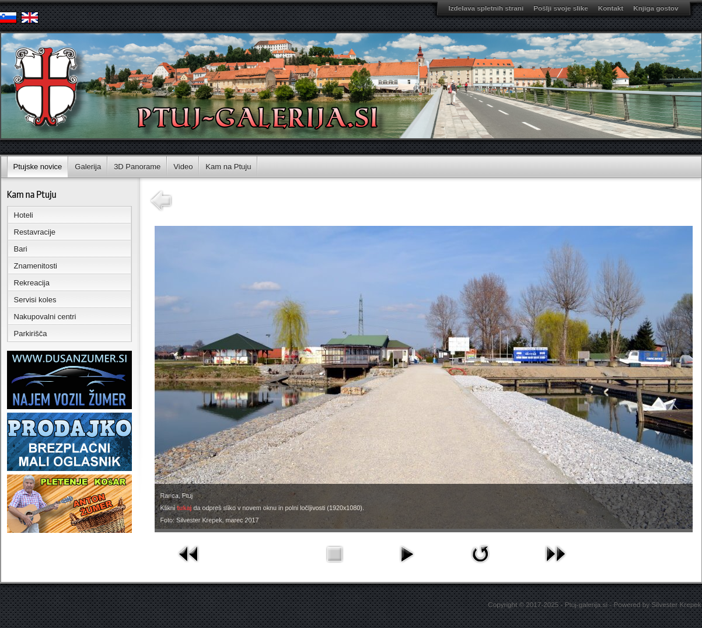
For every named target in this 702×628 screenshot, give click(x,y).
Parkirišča (30, 333)
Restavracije (35, 232)
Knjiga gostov (655, 8)
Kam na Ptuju (228, 166)
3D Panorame (137, 166)
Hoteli (23, 215)
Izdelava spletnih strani (486, 8)
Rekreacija (32, 282)
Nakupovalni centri (45, 316)
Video (183, 166)
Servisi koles (35, 299)
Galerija (88, 166)
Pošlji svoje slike (560, 8)
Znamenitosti (35, 265)
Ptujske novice (37, 166)
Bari (20, 249)
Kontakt (611, 8)
